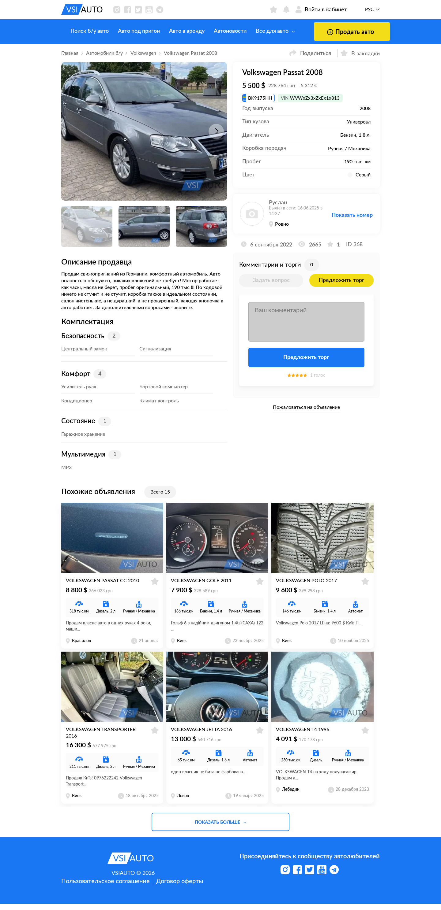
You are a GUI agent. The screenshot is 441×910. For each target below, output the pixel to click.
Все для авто (266, 31)
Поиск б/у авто (80, 31)
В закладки (360, 53)
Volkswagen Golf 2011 (201, 583)
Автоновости (221, 31)
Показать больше (220, 828)
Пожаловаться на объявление (306, 407)
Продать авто (332, 32)
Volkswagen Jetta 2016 (201, 735)
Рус (369, 9)
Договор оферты (179, 887)
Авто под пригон (130, 31)
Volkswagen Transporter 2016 (101, 739)
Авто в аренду (177, 31)
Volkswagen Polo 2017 (306, 583)
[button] (216, 131)
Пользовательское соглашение (105, 887)
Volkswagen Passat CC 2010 (102, 583)
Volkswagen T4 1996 (302, 735)
